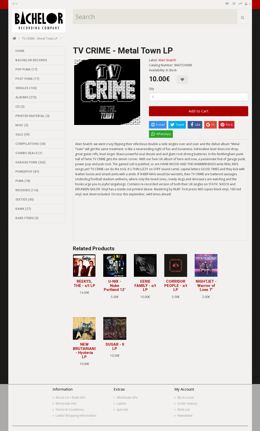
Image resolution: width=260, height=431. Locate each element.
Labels (121, 403)
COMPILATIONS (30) (30, 144)
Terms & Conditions (70, 409)
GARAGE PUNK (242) (30, 162)
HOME (19, 51)
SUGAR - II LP (115, 346)
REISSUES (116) (26, 190)
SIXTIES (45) (24, 199)
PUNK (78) (22, 181)
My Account (185, 397)
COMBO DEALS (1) (28, 153)
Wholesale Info (66, 403)
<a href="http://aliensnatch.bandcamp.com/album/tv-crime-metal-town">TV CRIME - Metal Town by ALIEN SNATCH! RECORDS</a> (160, 222)
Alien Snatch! (167, 60)
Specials (122, 409)
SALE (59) (22, 134)
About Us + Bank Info (70, 397)
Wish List (183, 409)
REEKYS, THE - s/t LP (84, 283)
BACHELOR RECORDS (31, 60)
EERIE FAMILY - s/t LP (145, 285)
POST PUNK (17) (27, 79)
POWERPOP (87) (27, 171)
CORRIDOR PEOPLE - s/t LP (175, 285)
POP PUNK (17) (26, 69)
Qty (151, 89)
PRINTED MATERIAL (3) (32, 116)
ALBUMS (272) (25, 97)
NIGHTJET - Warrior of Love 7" (206, 285)
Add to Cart (199, 110)
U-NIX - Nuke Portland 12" (115, 285)
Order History (187, 403)
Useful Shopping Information (76, 415)
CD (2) (19, 106)
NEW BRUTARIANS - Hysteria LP (85, 350)
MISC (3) (21, 125)
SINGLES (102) (26, 88)
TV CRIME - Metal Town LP (40, 38)
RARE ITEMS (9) (26, 218)
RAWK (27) (23, 209)
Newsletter (185, 415)
